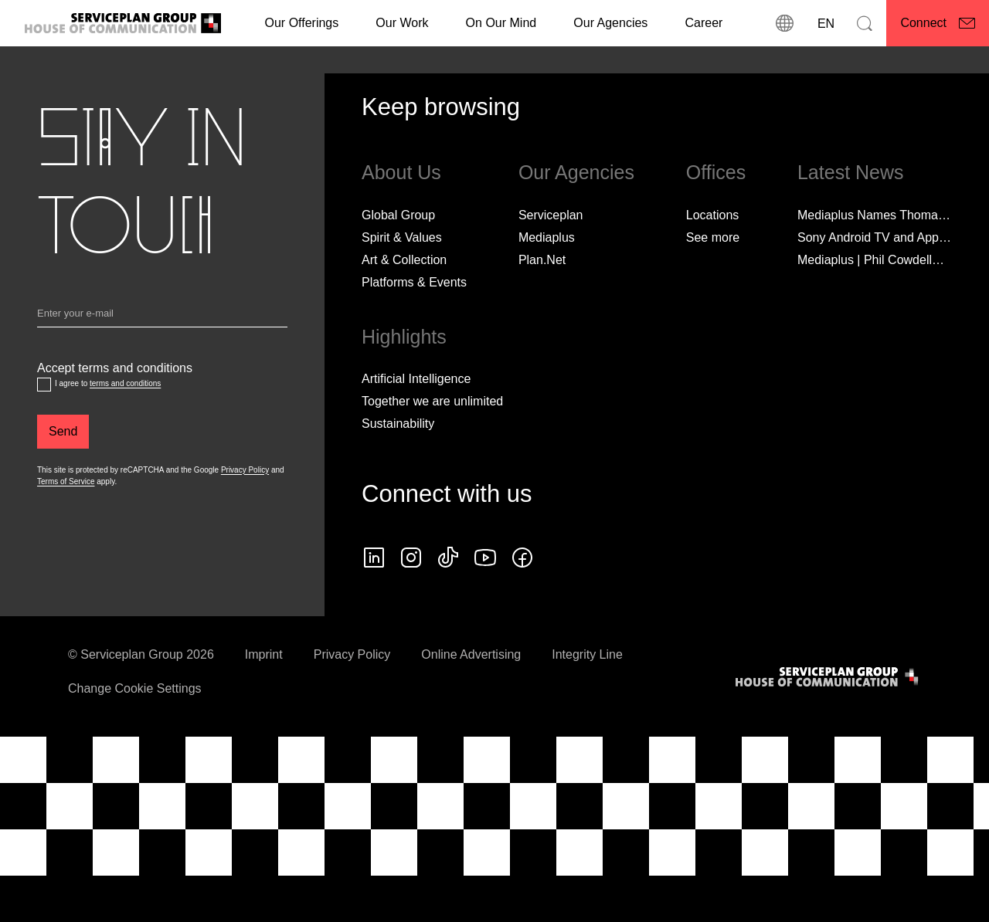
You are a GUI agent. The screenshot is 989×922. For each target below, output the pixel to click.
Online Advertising (471, 654)
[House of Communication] (828, 676)
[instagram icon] (411, 557)
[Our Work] (402, 23)
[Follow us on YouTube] (485, 557)
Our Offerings (302, 22)
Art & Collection (404, 259)
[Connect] (937, 23)
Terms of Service (65, 481)
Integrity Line (587, 654)
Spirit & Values (402, 237)
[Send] (63, 432)
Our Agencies (610, 22)
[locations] (784, 23)
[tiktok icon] (448, 557)
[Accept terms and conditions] (44, 385)
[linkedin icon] (374, 557)
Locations (712, 215)
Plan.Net (542, 259)
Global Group (398, 215)
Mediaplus (546, 237)
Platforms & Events (414, 282)
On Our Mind (501, 22)
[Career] (703, 23)
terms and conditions (125, 383)
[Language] (824, 23)
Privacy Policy (245, 470)
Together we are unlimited (432, 401)
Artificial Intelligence (416, 378)
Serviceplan (550, 215)
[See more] (712, 238)
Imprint (264, 654)
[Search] (864, 23)
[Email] (162, 316)
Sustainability (398, 423)
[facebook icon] (522, 557)
